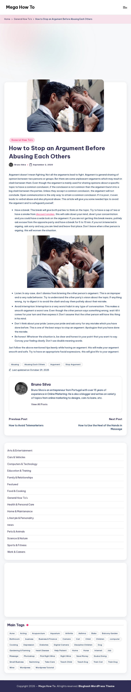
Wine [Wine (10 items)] (12, 667)
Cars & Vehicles (16, 457)
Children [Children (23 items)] (100, 639)
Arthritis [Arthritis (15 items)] (69, 633)
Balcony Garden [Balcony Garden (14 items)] (110, 633)
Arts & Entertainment (19, 450)
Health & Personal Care (20, 504)
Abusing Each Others (34, 364)
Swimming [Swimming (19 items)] (34, 662)
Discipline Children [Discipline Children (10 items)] (83, 645)
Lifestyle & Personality (20, 518)
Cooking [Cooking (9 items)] (14, 645)
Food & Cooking (16, 491)
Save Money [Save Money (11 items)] (82, 656)
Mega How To (20, 7)
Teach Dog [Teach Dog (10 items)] (82, 662)
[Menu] (125, 7)
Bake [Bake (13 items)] (93, 633)
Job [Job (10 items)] (109, 650)
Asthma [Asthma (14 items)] (82, 633)
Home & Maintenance (20, 511)
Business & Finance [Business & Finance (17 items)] (48, 639)
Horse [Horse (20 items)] (86, 650)
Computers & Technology (22, 464)
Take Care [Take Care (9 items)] (50, 662)
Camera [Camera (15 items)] (67, 639)
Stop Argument (73, 364)
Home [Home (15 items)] (75, 650)
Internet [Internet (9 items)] (98, 650)
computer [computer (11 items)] (115, 639)
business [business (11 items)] (29, 639)
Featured (12, 484)
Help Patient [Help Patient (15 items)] (60, 650)
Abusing (15, 364)
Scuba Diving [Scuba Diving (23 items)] (100, 656)
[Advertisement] (65, 49)
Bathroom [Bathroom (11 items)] (15, 639)
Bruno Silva (41, 384)
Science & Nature (17, 538)
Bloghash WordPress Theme (96, 686)
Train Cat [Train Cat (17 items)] (98, 662)
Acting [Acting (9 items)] (23, 633)
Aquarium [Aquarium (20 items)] (55, 633)
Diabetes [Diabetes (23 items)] (44, 645)
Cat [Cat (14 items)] (78, 639)
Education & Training (19, 470)
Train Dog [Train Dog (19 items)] (113, 662)
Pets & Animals (16, 531)
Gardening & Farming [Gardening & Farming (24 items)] (20, 650)
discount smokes (45, 214)
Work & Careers (16, 551)
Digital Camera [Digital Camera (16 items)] (61, 645)
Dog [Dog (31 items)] (100, 645)
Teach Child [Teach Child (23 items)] (66, 662)
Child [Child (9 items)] (88, 639)
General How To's (22, 140)
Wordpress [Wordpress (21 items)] (25, 667)
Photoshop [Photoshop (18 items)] (29, 656)
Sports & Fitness (16, 545)
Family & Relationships (20, 477)
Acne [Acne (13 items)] (12, 633)
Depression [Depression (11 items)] (29, 645)
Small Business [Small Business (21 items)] (17, 662)
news (10, 524)
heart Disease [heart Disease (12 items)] (42, 650)
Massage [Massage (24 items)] (14, 656)
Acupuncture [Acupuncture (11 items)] (38, 633)
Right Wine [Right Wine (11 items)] (66, 656)
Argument (55, 364)
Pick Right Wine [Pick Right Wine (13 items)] (47, 656)
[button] (39, 404)
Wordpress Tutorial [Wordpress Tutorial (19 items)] (45, 667)
